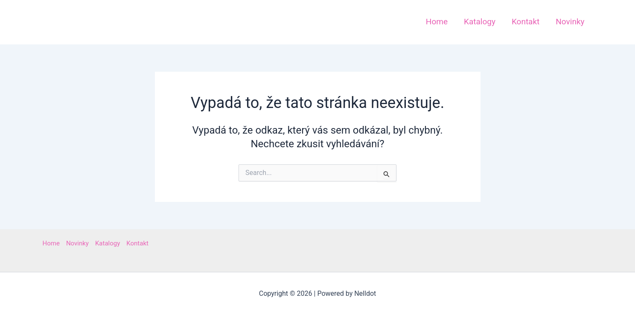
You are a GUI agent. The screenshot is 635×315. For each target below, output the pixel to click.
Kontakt (137, 243)
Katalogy (107, 243)
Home (51, 243)
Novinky (77, 243)
